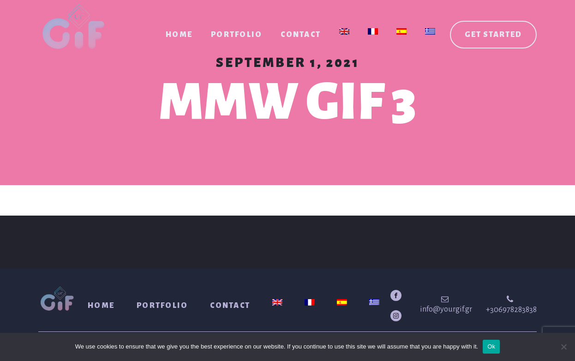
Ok (491, 346)
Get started (493, 34)
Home (179, 34)
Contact (301, 34)
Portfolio (236, 34)
